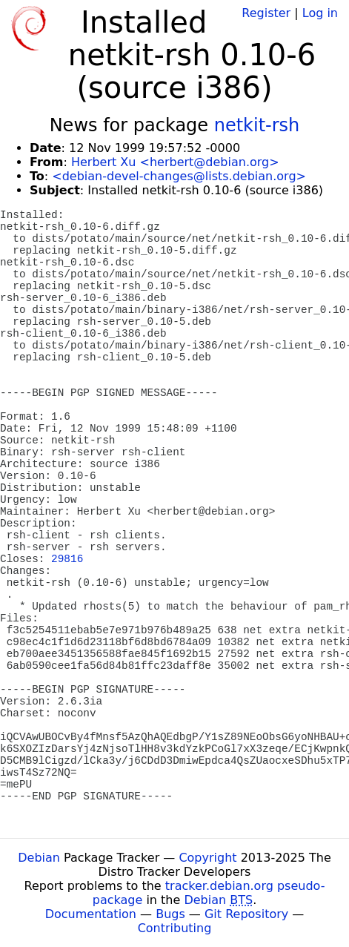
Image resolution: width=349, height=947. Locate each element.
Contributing (175, 928)
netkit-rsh (257, 125)
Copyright (207, 858)
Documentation (90, 914)
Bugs (170, 914)
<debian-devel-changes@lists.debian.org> (179, 176)
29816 (67, 559)
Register (266, 13)
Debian (39, 858)
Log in (320, 13)
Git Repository (246, 914)
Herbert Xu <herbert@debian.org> (175, 162)
